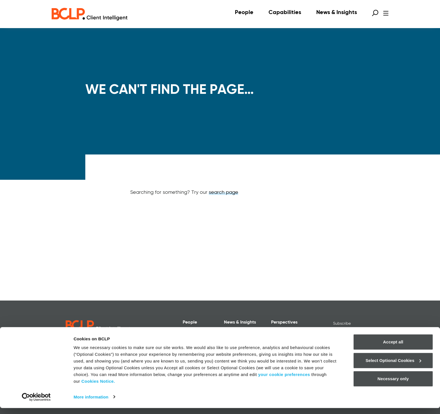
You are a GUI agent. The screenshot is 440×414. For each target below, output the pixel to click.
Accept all (393, 348)
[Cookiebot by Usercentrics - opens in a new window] (36, 403)
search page (223, 192)
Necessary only (393, 385)
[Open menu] (385, 13)
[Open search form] (375, 13)
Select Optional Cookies (393, 366)
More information (91, 403)
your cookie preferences (284, 380)
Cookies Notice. (98, 387)
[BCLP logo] (89, 14)
